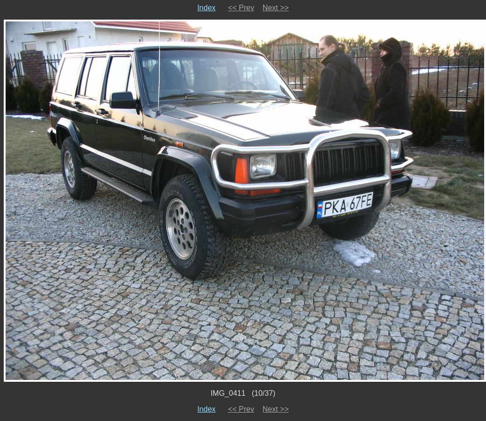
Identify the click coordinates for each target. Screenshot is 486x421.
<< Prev (241, 8)
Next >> (276, 8)
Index (206, 8)
